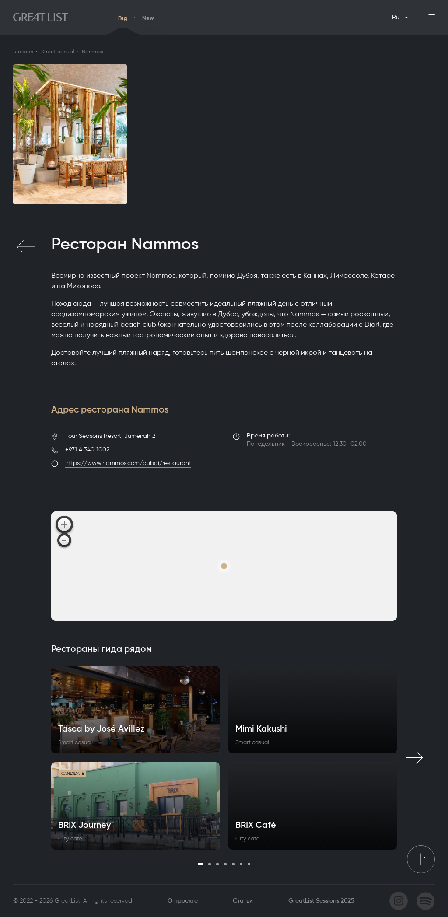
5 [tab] (233, 864)
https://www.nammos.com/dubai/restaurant (128, 463)
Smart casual (57, 52)
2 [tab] (209, 864)
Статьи (243, 900)
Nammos (92, 52)
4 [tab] (225, 864)
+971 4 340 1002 (87, 449)
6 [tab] (241, 864)
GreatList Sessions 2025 (321, 900)
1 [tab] (200, 864)
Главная (23, 52)
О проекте (183, 900)
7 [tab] (249, 864)
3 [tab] (217, 864)
